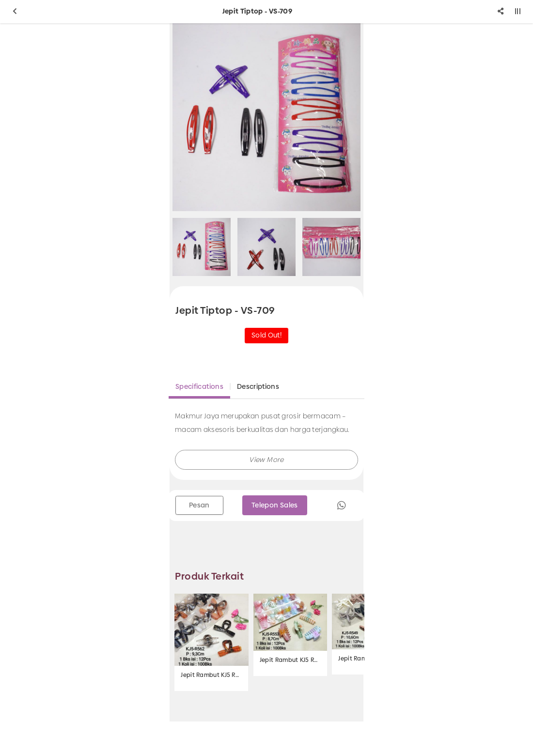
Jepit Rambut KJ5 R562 (211, 675)
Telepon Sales (274, 505)
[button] (266, 460)
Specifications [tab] (199, 386)
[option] (266, 117)
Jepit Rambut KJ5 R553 (290, 660)
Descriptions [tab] (258, 386)
